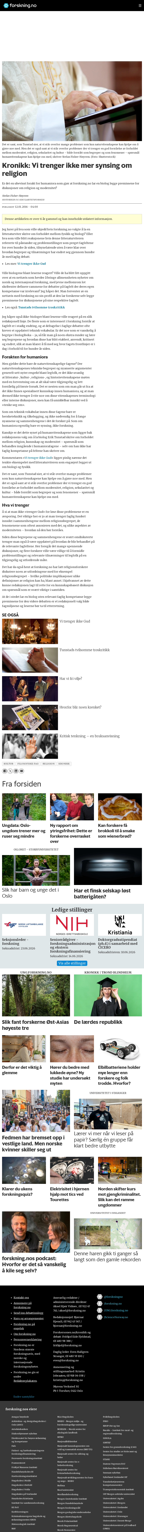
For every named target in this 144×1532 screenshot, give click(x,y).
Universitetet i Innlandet (115, 1507)
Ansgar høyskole (20, 1416)
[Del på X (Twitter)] (10, 771)
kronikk (64, 763)
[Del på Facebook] (4, 771)
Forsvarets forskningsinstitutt (27, 1458)
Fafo (14, 1446)
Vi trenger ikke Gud (38, 458)
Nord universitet (65, 1490)
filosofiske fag (28, 763)
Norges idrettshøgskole (69, 1516)
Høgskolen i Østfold (22, 1485)
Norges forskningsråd (68, 1508)
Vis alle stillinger (72, 963)
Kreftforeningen (20, 1511)
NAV (14, 1528)
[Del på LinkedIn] (15, 771)
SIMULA (107, 1438)
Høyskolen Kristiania (22, 1498)
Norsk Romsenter (66, 1530)
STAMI (106, 1459)
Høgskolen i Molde (21, 1480)
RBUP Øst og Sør (111, 1426)
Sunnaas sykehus (111, 1472)
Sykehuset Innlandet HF (115, 1477)
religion (48, 763)
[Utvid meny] (140, 5)
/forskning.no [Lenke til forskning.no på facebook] (113, 1303)
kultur (8, 763)
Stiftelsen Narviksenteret (115, 1468)
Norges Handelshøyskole (70, 1503)
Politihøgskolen (111, 1416)
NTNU (60, 1437)
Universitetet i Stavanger (115, 1516)
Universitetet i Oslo (112, 1511)
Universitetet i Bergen (114, 1503)
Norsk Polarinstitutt (67, 1521)
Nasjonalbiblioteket (67, 1441)
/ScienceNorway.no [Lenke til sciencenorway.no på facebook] (116, 1317)
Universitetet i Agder (113, 1498)
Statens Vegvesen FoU (114, 1464)
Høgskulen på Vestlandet (24, 1494)
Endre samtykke (23, 1396)
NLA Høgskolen (65, 1416)
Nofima (61, 1485)
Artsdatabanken (20, 1429)
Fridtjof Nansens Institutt (24, 1467)
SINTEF (107, 1442)
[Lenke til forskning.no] (68, 4)
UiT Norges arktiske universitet (119, 1494)
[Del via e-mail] (21, 771)
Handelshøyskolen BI (22, 1471)
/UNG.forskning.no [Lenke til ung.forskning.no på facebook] (116, 1310)
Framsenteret (18, 1463)
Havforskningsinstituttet (24, 1476)
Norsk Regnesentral (67, 1525)
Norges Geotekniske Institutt (72, 1498)
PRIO (105, 1421)
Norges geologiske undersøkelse (74, 1512)
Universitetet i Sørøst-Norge (117, 1520)
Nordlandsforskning (67, 1494)
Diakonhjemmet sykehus (24, 1433)
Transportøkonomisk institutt (118, 1489)
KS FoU (15, 1507)
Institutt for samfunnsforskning (28, 1503)
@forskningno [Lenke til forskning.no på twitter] (113, 1296)
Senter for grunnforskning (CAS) (119, 1447)
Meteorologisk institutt (23, 1524)
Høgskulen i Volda (21, 1489)
